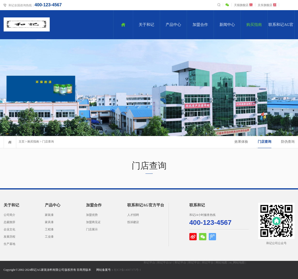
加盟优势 (92, 215)
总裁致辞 (9, 222)
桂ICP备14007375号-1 (127, 269)
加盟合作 (200, 25)
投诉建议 (133, 222)
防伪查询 (288, 141)
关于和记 (146, 25)
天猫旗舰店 (243, 5)
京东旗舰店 (267, 5)
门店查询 (48, 141)
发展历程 (9, 236)
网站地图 (221, 262)
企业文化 (9, 229)
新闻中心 (227, 25)
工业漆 (49, 236)
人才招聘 (133, 215)
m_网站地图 (237, 262)
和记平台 (149, 262)
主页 (21, 141)
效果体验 (241, 141)
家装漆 (49, 215)
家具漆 (49, 222)
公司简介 (9, 215)
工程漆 (49, 229)
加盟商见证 (93, 222)
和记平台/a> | (166, 262)
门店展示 (92, 229)
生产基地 (9, 244)
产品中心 (173, 25)
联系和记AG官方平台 (280, 31)
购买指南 (254, 25)
